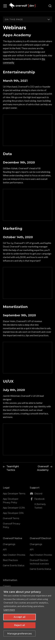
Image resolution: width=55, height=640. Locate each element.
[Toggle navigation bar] (6, 6)
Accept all (19, 617)
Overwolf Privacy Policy (11, 525)
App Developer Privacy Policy (10, 501)
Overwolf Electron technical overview (39, 562)
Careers (7, 586)
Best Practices (10, 560)
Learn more (9, 609)
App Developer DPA (13, 513)
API (5, 549)
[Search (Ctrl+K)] (50, 6)
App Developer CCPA (14, 507)
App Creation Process (14, 555)
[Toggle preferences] (19, 633)
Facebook (39, 499)
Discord (38, 493)
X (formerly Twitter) (40, 506)
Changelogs (9, 544)
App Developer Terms (14, 493)
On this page (14, 19)
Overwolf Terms (11, 518)
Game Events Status (13, 565)
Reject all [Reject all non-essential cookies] (19, 625)
